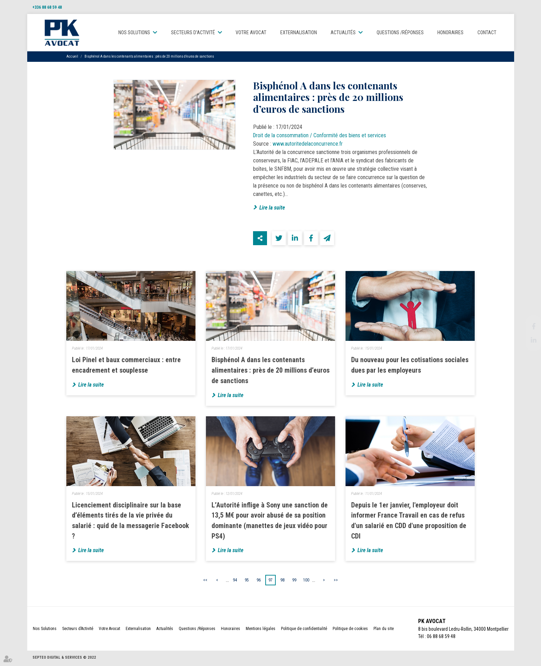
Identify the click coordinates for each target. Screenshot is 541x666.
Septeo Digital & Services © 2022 (64, 659)
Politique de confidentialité (304, 630)
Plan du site (383, 630)
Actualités (343, 33)
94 (235, 581)
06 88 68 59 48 (439, 638)
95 (247, 581)
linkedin (527, 340)
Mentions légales (260, 630)
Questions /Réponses (400, 33)
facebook (527, 326)
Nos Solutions (134, 33)
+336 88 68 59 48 (47, 7)
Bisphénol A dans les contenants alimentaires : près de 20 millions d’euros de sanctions (149, 57)
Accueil (72, 57)
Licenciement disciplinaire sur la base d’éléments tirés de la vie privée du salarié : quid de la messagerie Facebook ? (131, 522)
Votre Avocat (251, 33)
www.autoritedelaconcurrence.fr (308, 144)
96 (259, 581)
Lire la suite (272, 208)
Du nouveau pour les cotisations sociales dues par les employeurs (409, 366)
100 (306, 581)
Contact (486, 33)
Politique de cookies (350, 630)
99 (294, 581)
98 (282, 581)
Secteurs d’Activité (193, 33)
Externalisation (298, 33)
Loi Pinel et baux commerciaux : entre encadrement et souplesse (126, 366)
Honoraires (450, 33)
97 (270, 581)
